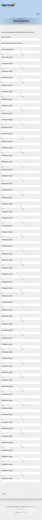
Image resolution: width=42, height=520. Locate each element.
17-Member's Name (7, 288)
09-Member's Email (7, 183)
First (2, 54)
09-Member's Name (7, 176)
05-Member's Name (7, 120)
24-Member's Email (7, 394)
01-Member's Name (7, 63)
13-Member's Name (7, 232)
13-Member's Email (7, 240)
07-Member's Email (7, 155)
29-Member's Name (7, 456)
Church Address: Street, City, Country (12, 43)
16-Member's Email (7, 282)
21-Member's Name (7, 344)
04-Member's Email (7, 113)
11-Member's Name (7, 204)
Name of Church (6, 37)
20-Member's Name (7, 330)
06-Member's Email (7, 141)
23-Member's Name (7, 372)
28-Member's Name (7, 442)
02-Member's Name (7, 77)
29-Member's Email (7, 464)
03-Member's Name (7, 91)
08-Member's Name (7, 162)
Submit (4, 494)
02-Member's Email (7, 85)
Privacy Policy (23, 512)
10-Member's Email (7, 198)
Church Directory (21, 21)
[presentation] (12, 489)
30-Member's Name (7, 470)
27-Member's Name (7, 428)
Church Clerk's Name (7, 49)
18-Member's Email (7, 310)
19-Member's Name (7, 316)
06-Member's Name (7, 134)
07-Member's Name (7, 148)
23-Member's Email (7, 380)
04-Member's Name (7, 105)
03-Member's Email (7, 99)
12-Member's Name (7, 218)
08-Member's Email (7, 169)
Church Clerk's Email (7, 57)
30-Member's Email (7, 478)
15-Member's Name (7, 260)
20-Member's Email (7, 338)
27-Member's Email (7, 436)
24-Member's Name (7, 386)
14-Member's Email (7, 254)
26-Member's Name (7, 414)
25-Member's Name (7, 400)
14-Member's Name (7, 246)
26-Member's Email (7, 422)
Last (23, 54)
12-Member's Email (7, 226)
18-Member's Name (7, 302)
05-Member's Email (7, 127)
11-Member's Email (7, 212)
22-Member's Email (7, 366)
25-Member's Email (7, 408)
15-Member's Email (7, 268)
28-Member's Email (7, 450)
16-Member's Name (7, 274)
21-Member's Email (7, 352)
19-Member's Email (7, 324)
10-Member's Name (7, 190)
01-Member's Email (7, 71)
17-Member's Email (7, 296)
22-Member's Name (7, 358)
